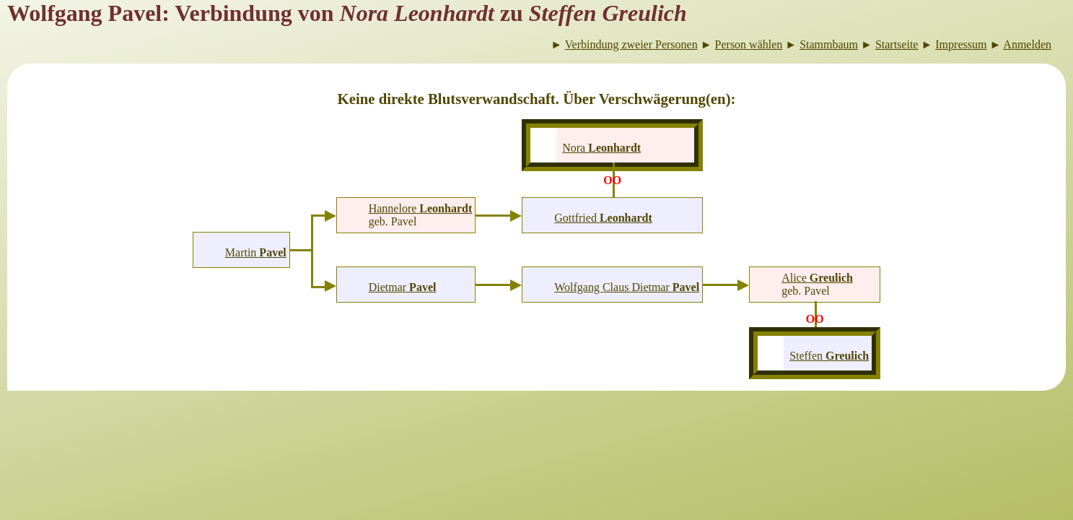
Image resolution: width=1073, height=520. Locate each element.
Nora (601, 148)
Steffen (829, 356)
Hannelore (421, 208)
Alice (817, 278)
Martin (255, 252)
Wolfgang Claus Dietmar (626, 287)
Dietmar (403, 287)
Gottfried (603, 218)
